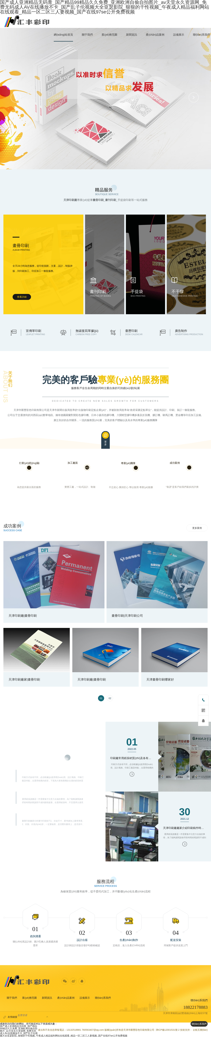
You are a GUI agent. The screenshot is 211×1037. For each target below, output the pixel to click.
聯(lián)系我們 (103, 997)
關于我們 (12, 997)
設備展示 (85, 997)
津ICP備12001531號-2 (168, 1029)
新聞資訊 (47, 997)
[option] (105, 616)
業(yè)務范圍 (29, 997)
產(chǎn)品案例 (66, 997)
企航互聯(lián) (200, 1029)
